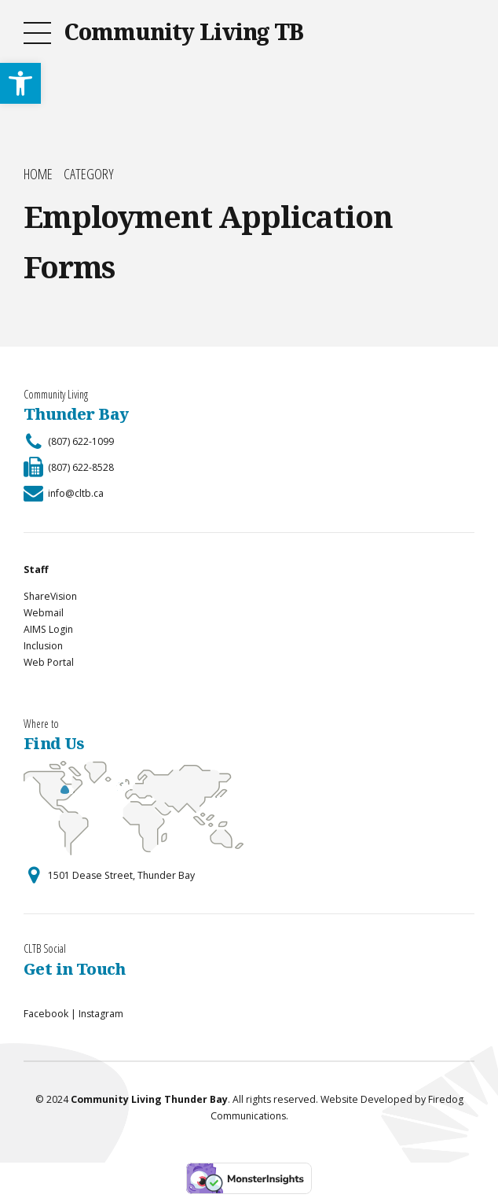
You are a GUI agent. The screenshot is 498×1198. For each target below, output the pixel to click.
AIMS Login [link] (48, 629)
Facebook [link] (46, 1013)
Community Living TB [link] (183, 31)
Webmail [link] (44, 612)
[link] (20, 83)
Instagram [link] (101, 1013)
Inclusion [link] (43, 645)
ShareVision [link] (50, 596)
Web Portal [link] (49, 662)
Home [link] (38, 174)
